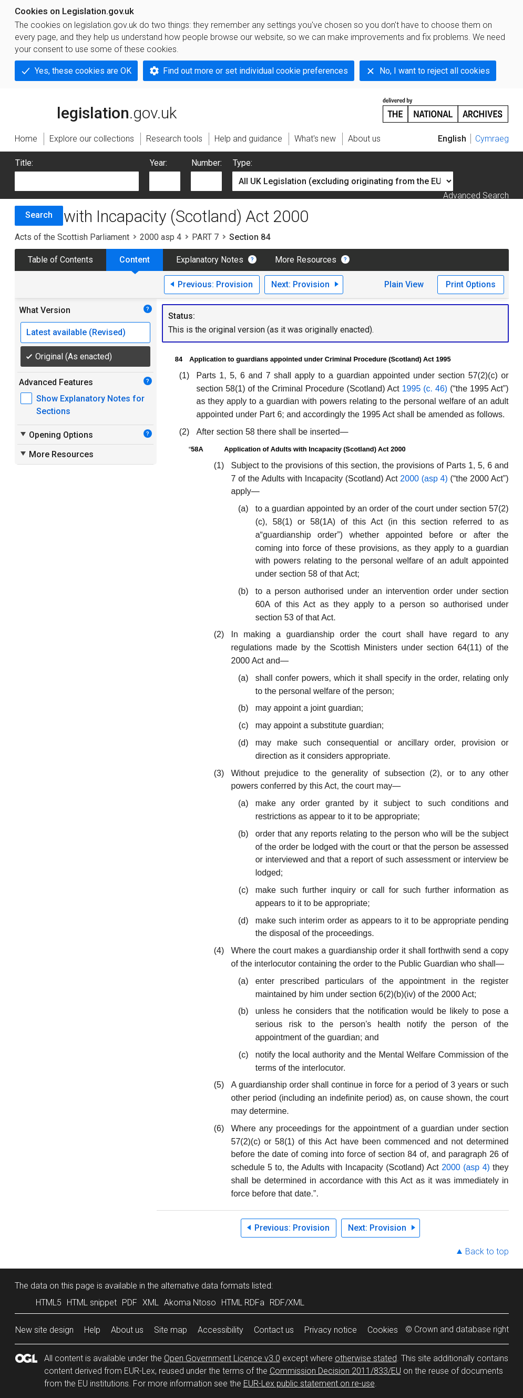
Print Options (471, 284)
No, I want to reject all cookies (435, 71)
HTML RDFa (242, 1303)
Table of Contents (60, 260)
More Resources (305, 260)
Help (92, 1330)
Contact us (274, 1330)
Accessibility (220, 1330)
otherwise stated (366, 1358)
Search (39, 215)
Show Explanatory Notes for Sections (90, 405)
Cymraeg (492, 139)
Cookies (382, 1330)
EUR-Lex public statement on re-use (309, 1384)
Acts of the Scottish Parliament (72, 237)
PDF (129, 1303)
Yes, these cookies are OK (83, 71)
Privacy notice (330, 1330)
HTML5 (48, 1303)
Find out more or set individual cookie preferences (255, 71)
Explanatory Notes (209, 260)
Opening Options (56, 434)
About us (127, 1330)
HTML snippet (92, 1303)
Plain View (404, 284)
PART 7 (205, 237)
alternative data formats (205, 1286)
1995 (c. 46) (424, 388)
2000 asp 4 (160, 237)
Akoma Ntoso (190, 1303)
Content (134, 260)
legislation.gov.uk (96, 109)
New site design (44, 1330)
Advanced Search (476, 195)
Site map (170, 1330)
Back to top (487, 1251)
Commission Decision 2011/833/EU (335, 1371)
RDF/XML (287, 1303)
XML (150, 1303)
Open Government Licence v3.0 (222, 1358)
